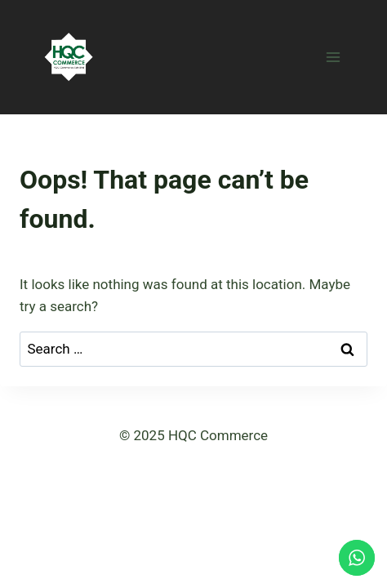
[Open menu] (333, 56)
